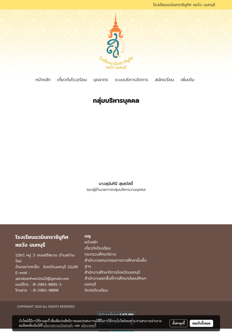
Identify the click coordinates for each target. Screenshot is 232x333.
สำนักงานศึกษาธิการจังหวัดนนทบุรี (112, 272)
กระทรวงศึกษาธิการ (100, 254)
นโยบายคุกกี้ (88, 325)
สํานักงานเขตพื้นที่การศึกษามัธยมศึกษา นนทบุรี (115, 281)
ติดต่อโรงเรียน (96, 290)
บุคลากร (100, 79)
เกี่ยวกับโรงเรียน (72, 79)
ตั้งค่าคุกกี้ (178, 323)
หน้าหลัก (43, 79)
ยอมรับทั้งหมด (201, 323)
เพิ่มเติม (187, 79)
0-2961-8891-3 (47, 284)
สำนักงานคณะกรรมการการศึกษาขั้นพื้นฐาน (115, 263)
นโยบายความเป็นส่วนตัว (58, 325)
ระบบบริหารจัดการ (131, 79)
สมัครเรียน (164, 79)
